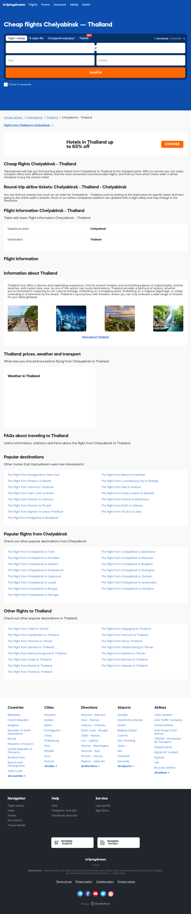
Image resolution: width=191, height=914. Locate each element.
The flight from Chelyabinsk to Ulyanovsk (34, 576)
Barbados (14, 714)
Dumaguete (52, 730)
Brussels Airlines (164, 767)
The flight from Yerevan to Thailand (124, 635)
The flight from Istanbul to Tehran (123, 653)
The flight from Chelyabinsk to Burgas (32, 588)
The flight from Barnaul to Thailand (124, 659)
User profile (103, 805)
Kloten (122, 725)
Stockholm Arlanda (130, 720)
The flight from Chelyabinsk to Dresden (33, 558)
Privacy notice (126, 881)
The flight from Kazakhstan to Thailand (33, 635)
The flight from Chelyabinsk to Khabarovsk (36, 570)
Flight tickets (16, 805)
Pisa (47, 745)
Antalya (123, 714)
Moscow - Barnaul (93, 714)
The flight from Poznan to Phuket (29, 505)
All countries (16, 776)
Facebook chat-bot (64, 815)
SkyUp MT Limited (166, 752)
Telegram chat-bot (64, 810)
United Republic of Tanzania (20, 751)
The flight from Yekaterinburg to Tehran (127, 647)
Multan (49, 720)
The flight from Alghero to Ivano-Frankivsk (35, 511)
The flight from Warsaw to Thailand (124, 665)
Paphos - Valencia (93, 761)
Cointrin (123, 735)
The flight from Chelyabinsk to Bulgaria (127, 564)
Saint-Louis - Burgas (94, 730)
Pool (47, 756)
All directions (89, 766)
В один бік (36, 38)
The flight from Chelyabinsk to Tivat (31, 551)
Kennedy (123, 761)
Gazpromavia (163, 747)
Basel (48, 725)
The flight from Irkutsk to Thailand (30, 665)
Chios (48, 735)
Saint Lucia (15, 771)
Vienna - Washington (95, 745)
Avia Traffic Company (168, 720)
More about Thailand (95, 337)
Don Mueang (126, 740)
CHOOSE (172, 144)
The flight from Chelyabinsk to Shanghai (127, 570)
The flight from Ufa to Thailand (121, 641)
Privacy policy (84, 881)
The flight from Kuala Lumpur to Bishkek (127, 493)
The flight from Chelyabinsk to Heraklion (127, 588)
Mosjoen (50, 714)
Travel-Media (16, 825)
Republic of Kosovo (20, 743)
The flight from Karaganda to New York (33, 474)
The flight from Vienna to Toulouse (31, 487)
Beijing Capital (127, 730)
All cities (49, 766)
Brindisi (49, 751)
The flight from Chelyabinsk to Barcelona (128, 551)
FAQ (54, 805)
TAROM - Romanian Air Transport (167, 740)
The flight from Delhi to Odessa (122, 505)
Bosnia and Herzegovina (16, 764)
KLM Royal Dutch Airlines (165, 732)
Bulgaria (13, 725)
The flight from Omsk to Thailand (29, 659)
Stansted (124, 756)
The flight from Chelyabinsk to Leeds (32, 582)
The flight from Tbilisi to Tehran (28, 628)
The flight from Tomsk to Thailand (30, 671)
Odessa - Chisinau (93, 725)
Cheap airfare (13, 117)
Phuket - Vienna (91, 756)
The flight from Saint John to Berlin (31, 493)
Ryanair (159, 757)
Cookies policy (105, 881)
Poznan (49, 761)
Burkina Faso (16, 757)
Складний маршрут (61, 38)
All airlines (160, 772)
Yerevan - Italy (90, 751)
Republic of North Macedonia (19, 732)
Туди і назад (16, 38)
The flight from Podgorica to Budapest (33, 517)
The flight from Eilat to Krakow (121, 487)
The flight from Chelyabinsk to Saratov (33, 564)
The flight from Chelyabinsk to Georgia (33, 594)
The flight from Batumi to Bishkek (123, 474)
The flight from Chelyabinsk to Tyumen (126, 576)
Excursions (15, 820)
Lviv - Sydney (89, 740)
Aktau (121, 745)
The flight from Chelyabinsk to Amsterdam (129, 582)
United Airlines (163, 725)
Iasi (120, 751)
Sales (11, 810)
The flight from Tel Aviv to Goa (121, 511)
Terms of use (64, 881)
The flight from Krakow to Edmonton (125, 499)
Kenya (12, 738)
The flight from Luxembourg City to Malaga (129, 481)
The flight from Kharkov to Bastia (29, 481)
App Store (102, 810)
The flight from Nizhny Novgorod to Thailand (37, 653)
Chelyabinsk (34, 117)
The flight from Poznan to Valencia (30, 499)
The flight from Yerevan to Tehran (30, 641)
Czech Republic (18, 720)
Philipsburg (51, 740)
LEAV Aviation (163, 714)
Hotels (12, 815)
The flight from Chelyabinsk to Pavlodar (127, 558)
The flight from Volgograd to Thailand (126, 628)
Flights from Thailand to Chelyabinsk (27, 125)
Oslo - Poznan (90, 720)
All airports (125, 766)
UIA (156, 762)
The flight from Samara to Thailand (31, 647)
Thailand (52, 117)
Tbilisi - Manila (90, 735)
